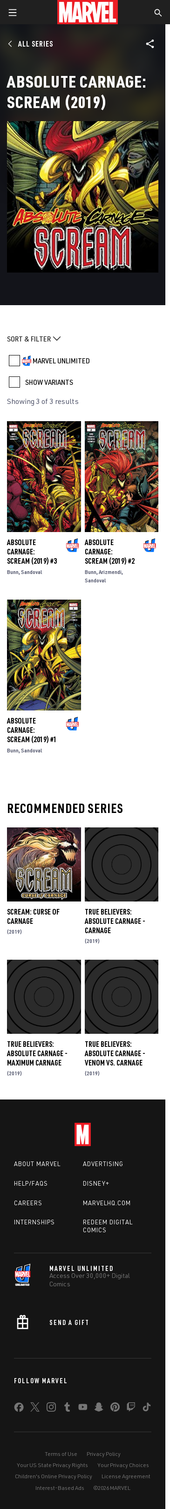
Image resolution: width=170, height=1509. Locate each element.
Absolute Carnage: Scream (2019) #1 (32, 730)
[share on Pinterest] (115, 1408)
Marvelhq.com (107, 1203)
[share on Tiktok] (146, 1408)
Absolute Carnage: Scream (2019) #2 (110, 552)
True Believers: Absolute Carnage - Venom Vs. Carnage (115, 1053)
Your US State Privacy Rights (52, 1464)
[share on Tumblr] (67, 1408)
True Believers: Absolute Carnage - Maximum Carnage (37, 1053)
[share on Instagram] (51, 1408)
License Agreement (126, 1476)
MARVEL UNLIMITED (61, 360)
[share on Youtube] (83, 1408)
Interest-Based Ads (59, 1487)
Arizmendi (110, 571)
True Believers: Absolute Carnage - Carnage (115, 921)
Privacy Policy (104, 1453)
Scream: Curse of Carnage (33, 916)
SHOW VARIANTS (49, 382)
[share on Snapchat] (98, 1408)
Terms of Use (61, 1453)
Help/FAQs (31, 1183)
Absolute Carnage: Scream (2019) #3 (32, 552)
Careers (28, 1203)
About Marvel (37, 1164)
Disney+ (96, 1183)
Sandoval (31, 571)
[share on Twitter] (35, 1408)
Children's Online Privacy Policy (53, 1476)
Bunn (13, 571)
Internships (34, 1222)
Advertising (103, 1164)
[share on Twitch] (131, 1408)
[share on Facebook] (19, 1409)
